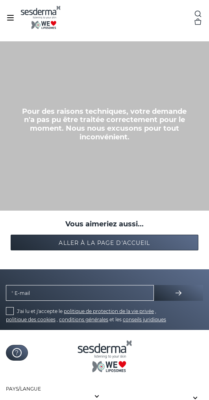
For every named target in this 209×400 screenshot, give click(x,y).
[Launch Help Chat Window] (17, 353)
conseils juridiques (144, 319)
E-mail (21, 293)
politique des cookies (30, 319)
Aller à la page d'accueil (104, 243)
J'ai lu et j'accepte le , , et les (86, 315)
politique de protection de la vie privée (109, 311)
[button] (105, 242)
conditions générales (83, 319)
